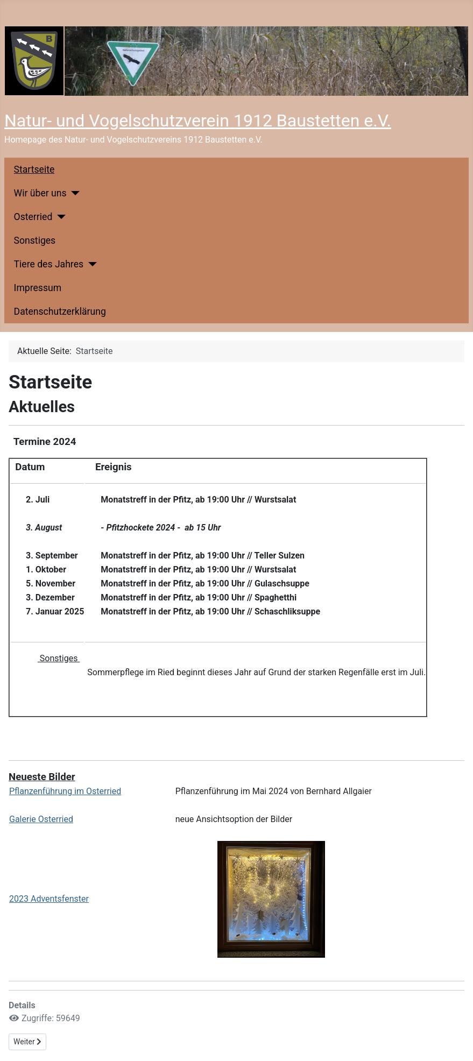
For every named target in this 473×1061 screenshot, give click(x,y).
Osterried (33, 216)
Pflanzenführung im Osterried (65, 791)
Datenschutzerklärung (60, 311)
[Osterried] (59, 217)
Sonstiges (35, 240)
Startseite (34, 169)
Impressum (38, 287)
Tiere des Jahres (48, 264)
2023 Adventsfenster (49, 899)
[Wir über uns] (73, 193)
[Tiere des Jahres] (90, 264)
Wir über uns (40, 193)
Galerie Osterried (41, 819)
